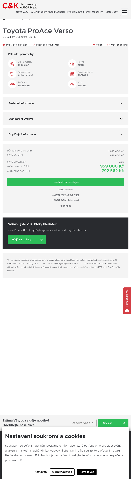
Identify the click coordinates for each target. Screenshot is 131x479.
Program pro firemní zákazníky (85, 12)
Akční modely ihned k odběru (48, 12)
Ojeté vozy (111, 12)
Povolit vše (86, 472)
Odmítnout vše (62, 472)
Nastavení (40, 472)
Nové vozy (22, 12)
